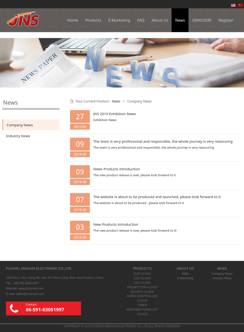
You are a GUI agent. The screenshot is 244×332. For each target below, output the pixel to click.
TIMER (142, 305)
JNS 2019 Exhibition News (114, 113)
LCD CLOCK (142, 278)
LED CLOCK (142, 282)
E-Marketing (119, 20)
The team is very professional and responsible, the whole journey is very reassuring (163, 141)
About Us (160, 20)
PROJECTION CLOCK (142, 287)
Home (72, 20)
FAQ (140, 20)
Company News (20, 124)
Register (226, 20)
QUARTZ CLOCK (142, 291)
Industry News (18, 135)
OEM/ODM (201, 20)
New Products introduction (115, 224)
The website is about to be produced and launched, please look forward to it (157, 196)
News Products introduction (116, 168)
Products (93, 20)
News (180, 20)
